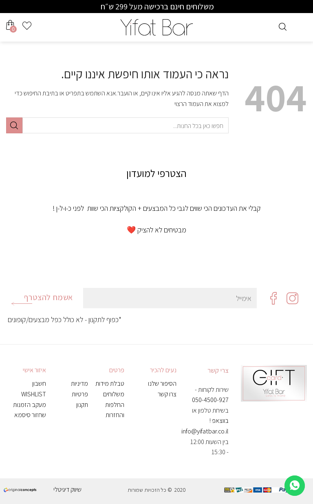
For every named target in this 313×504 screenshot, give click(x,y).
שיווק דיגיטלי (67, 489)
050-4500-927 (210, 400)
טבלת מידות (109, 383)
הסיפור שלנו (162, 383)
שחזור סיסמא (30, 415)
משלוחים (113, 394)
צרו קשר (167, 394)
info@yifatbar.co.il (205, 431)
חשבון (39, 383)
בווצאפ (220, 420)
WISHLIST (33, 394)
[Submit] (14, 125)
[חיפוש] (283, 26)
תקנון (82, 404)
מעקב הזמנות (29, 404)
